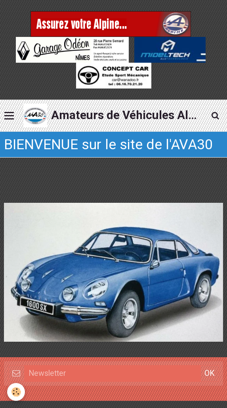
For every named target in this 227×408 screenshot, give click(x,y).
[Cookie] (16, 392)
